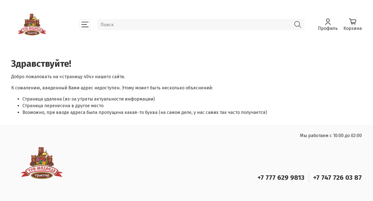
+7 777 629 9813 (280, 177)
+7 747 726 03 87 (337, 177)
